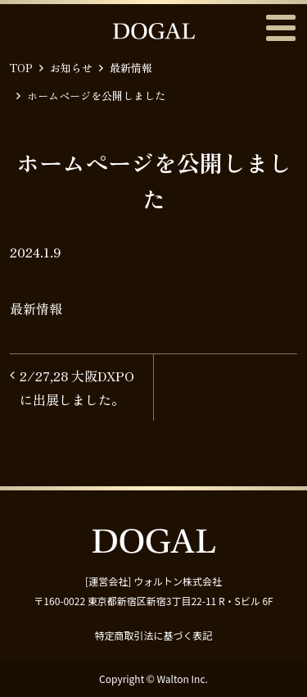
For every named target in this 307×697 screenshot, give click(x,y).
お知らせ (71, 67)
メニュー (280, 28)
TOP (21, 67)
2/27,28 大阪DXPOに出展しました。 (77, 387)
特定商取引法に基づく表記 (153, 635)
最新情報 (131, 67)
